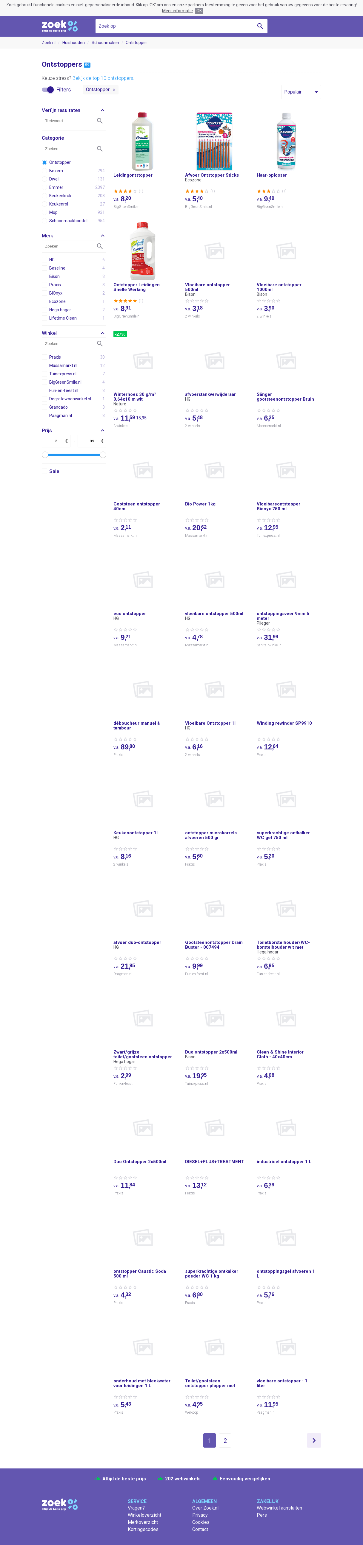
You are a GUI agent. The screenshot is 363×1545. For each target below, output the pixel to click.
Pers (262, 1515)
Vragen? (136, 1508)
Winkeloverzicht (144, 1515)
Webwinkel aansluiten (279, 1508)
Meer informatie (177, 10)
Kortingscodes (143, 1529)
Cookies (201, 1522)
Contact (200, 1529)
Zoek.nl (49, 42)
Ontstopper (136, 42)
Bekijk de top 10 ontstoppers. (103, 78)
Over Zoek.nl (205, 1508)
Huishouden (73, 42)
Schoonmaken (105, 42)
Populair (293, 92)
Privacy (200, 1515)
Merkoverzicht (143, 1522)
